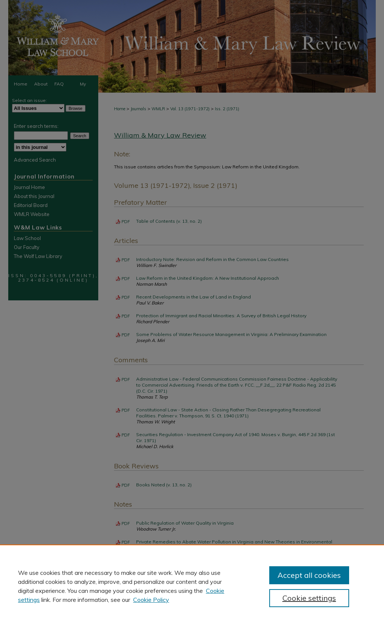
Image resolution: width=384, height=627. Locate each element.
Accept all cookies (309, 575)
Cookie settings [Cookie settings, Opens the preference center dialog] (309, 598)
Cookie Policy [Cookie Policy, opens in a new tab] (151, 599)
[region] (192, 585)
